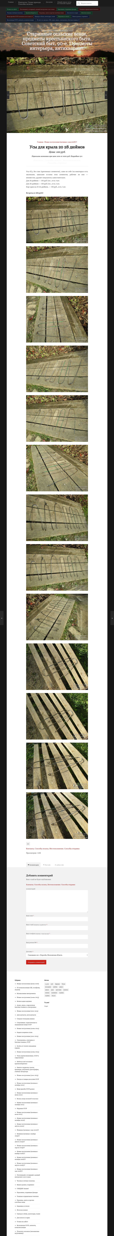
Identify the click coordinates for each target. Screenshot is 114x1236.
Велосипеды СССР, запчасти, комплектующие (20, 20)
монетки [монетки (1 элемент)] (65, 990)
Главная (11, 2)
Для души (49, 2)
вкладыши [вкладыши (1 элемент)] (48, 987)
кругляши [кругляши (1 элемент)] (58, 990)
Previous (8, 95)
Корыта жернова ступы (24, 1032)
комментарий (30, 889)
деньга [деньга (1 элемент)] (61, 987)
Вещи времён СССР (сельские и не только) (19, 16)
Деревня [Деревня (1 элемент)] (57, 984)
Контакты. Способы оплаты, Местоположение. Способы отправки (57, 161)
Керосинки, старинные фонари (67, 9)
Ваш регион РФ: (32, 942)
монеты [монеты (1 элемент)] (47, 992)
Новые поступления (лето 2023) (27, 1075)
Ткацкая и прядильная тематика (88, 9)
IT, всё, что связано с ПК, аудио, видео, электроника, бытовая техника (57, 20)
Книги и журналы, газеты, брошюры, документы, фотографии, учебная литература (27, 1069)
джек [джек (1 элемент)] (52, 990)
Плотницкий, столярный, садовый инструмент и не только (37, 9)
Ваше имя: (30, 915)
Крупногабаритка (31, 13)
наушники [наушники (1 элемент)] (54, 992)
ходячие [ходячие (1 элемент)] (61, 992)
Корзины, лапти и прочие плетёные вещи (51, 13)
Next (106, 95)
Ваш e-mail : (37, 924)
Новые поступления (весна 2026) (28, 983)
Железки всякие (86, 13)
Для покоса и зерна (72, 13)
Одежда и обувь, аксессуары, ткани (45, 16)
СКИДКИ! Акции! (23, 1188)
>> (28, 843)
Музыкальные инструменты (26, 993)
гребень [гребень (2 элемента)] (55, 987)
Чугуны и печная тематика (15, 13)
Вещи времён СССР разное (26, 1089)
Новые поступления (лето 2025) (27, 1011)
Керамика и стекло (63, 16)
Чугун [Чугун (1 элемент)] (63, 984)
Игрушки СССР (22, 1108)
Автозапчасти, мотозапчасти (26, 1015)
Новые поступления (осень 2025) (28, 997)
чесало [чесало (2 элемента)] (53, 995)
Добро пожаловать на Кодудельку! (57, 30)
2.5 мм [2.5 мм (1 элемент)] (47, 984)
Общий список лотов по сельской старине (64, 2)
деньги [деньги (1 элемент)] (47, 990)
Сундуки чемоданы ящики (26, 1018)
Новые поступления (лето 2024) (27, 1036)
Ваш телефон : (38, 933)
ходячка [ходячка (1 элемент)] (47, 995)
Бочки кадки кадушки (24, 1001)
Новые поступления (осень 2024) (28, 1028)
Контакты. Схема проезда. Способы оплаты (29, 3)
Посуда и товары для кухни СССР (28, 1079)
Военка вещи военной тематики (27, 1098)
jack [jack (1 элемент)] (52, 984)
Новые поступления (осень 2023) (28, 1052)
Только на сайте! (12, 9)
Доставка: (30, 951)
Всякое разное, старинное (80, 16)
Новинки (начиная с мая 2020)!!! (28, 1130)
